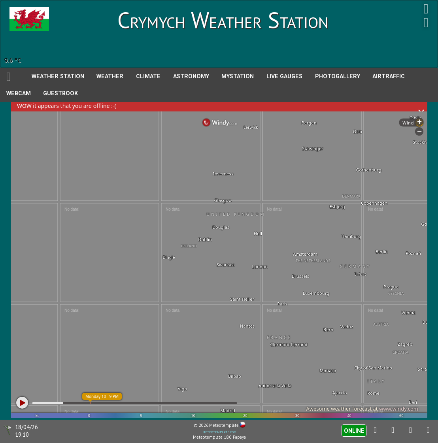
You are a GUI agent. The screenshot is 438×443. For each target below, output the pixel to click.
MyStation (237, 76)
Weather (109, 76)
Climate (148, 76)
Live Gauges (284, 76)
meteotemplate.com (219, 431)
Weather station (58, 76)
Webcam (18, 93)
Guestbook (60, 93)
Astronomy (191, 76)
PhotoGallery (337, 76)
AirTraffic (388, 76)
